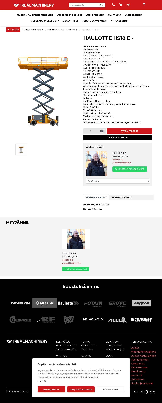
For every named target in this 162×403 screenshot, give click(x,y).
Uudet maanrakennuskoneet (35, 15)
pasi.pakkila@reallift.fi (121, 163)
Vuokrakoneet (95, 15)
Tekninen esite (121, 197)
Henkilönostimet (56, 29)
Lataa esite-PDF (118, 137)
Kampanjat (114, 15)
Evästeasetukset (110, 389)
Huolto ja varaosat (95, 21)
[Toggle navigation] (144, 5)
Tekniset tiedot (96, 197)
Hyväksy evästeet (51, 389)
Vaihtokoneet (133, 15)
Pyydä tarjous (129, 131)
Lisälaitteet (70, 21)
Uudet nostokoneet (69, 15)
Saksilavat (73, 29)
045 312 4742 (117, 159)
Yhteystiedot (120, 21)
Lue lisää (42, 381)
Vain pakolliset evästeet (81, 389)
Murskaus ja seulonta (45, 21)
